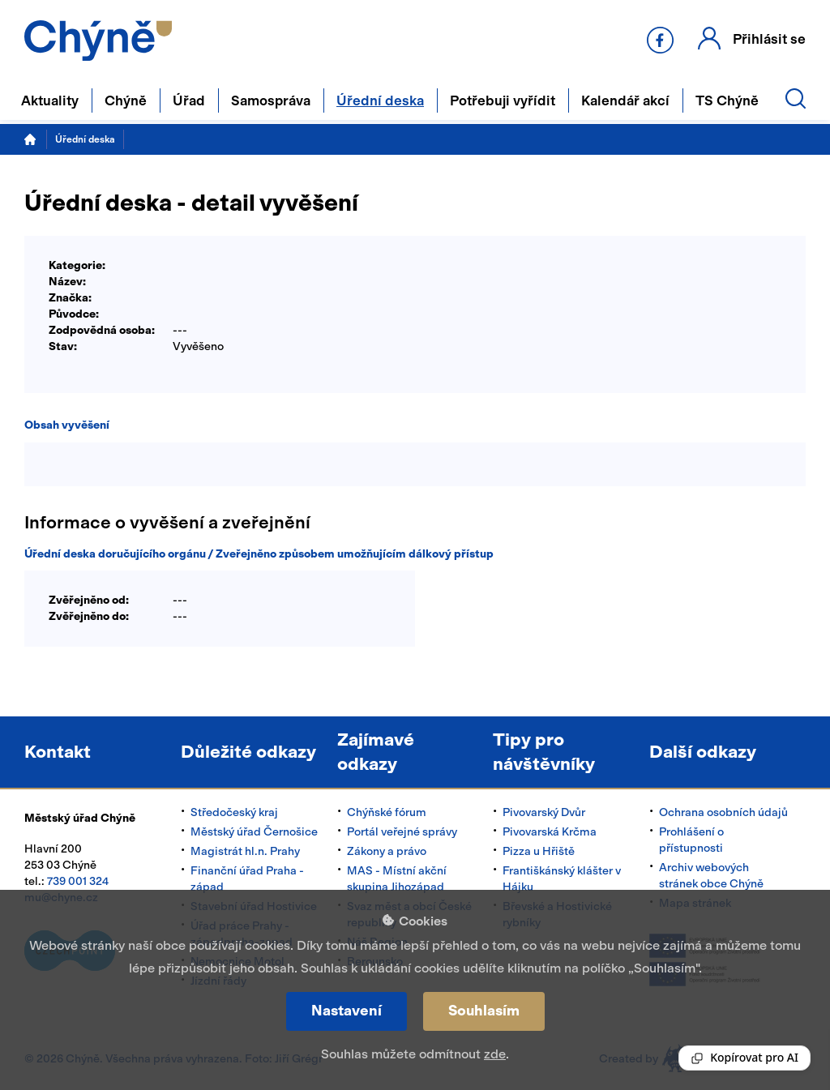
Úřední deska (85, 139)
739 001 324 (78, 881)
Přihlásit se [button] (769, 39)
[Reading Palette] (744, 1058)
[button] (752, 39)
